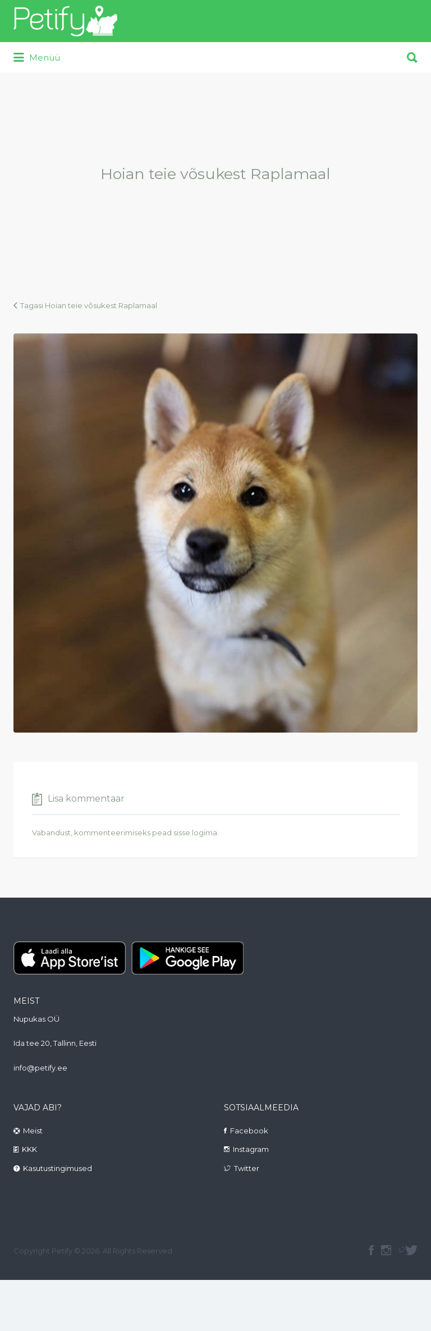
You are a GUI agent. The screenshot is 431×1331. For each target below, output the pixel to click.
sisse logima (195, 832)
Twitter (246, 1168)
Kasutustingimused (57, 1168)
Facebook (249, 1130)
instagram (386, 1250)
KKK (29, 1149)
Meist (33, 1130)
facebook (371, 1250)
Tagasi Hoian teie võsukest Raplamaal (88, 305)
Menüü (36, 57)
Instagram (251, 1149)
